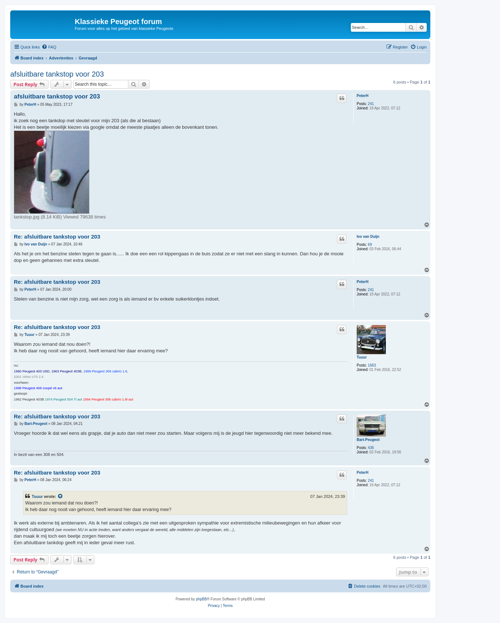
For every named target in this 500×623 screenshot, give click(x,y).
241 (371, 104)
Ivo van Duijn (368, 237)
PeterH (362, 96)
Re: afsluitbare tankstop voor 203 (57, 236)
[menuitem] (49, 47)
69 (370, 245)
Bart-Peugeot (368, 440)
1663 (372, 365)
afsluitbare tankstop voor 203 (57, 74)
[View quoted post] (60, 496)
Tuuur (362, 357)
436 (371, 448)
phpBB (201, 599)
